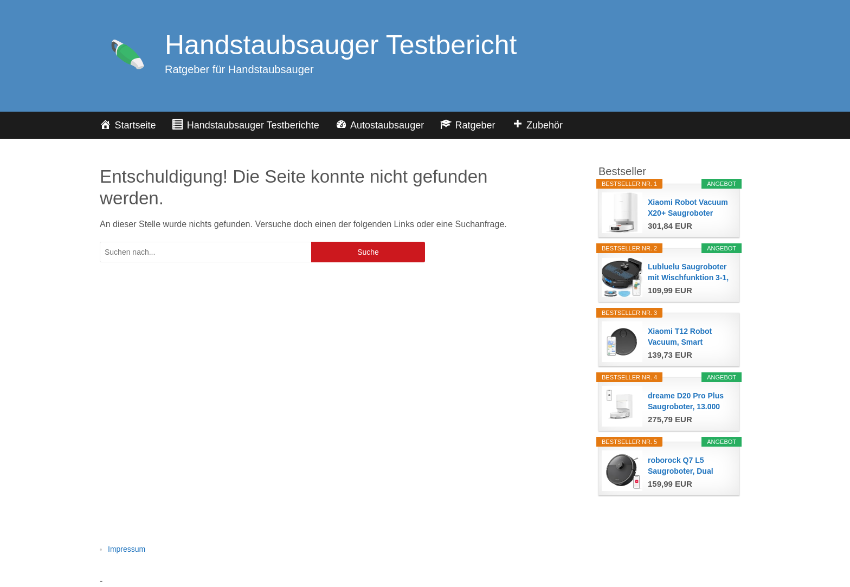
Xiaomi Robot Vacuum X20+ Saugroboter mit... (688, 208)
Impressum (126, 549)
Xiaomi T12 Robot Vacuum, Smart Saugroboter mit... (680, 337)
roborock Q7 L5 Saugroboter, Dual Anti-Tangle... (680, 466)
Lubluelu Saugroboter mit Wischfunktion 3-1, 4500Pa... (688, 272)
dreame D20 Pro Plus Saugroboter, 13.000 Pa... (686, 401)
